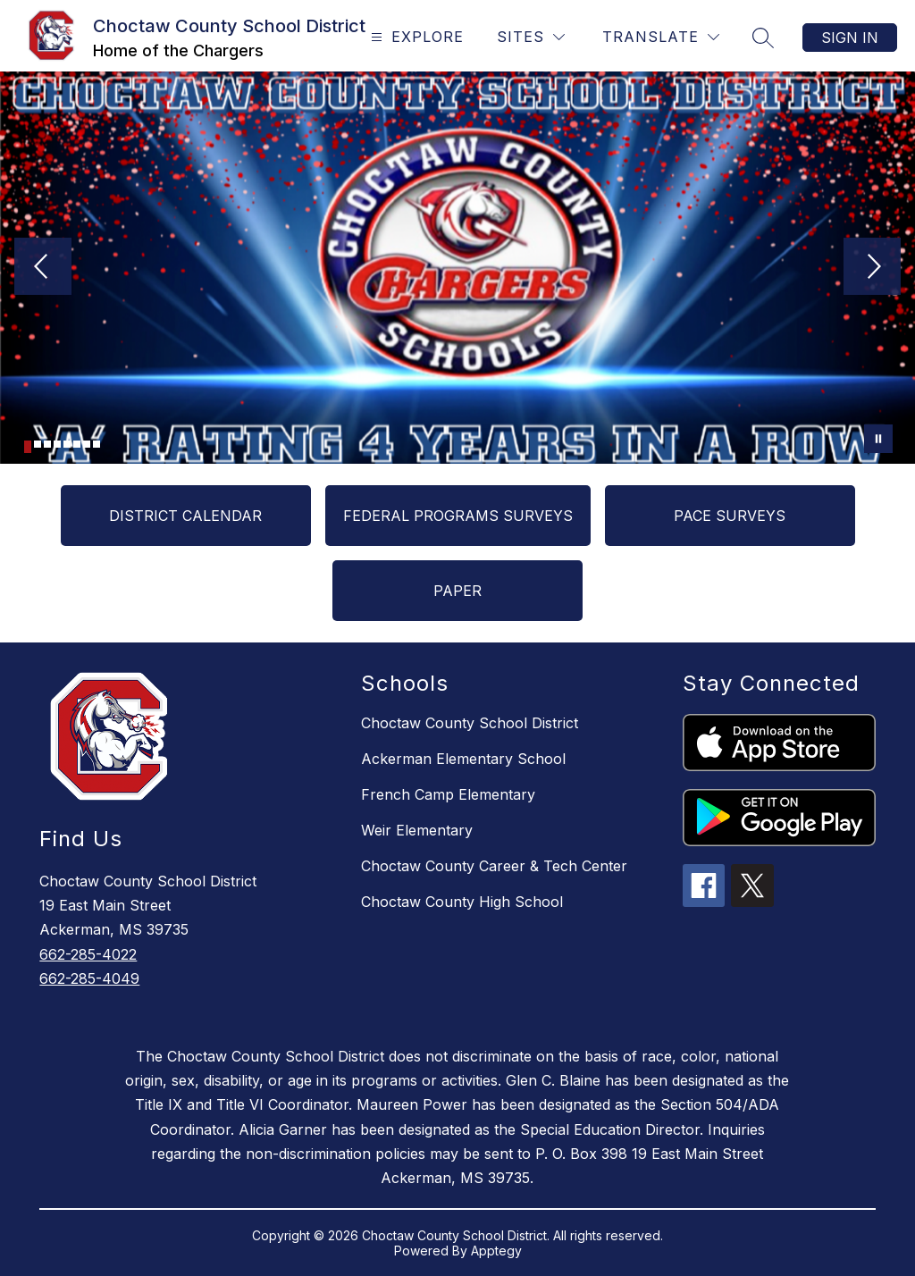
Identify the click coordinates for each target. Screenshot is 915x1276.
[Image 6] (76, 444)
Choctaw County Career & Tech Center (494, 866)
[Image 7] (86, 444)
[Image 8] (96, 444)
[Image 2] (37, 444)
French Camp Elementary (448, 794)
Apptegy (496, 1250)
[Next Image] (872, 268)
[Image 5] (67, 444)
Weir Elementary (417, 830)
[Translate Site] (661, 37)
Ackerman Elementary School (463, 759)
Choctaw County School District (469, 723)
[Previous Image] (42, 268)
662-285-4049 (89, 978)
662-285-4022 (88, 954)
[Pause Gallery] (878, 438)
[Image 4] (57, 444)
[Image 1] (27, 447)
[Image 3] (47, 444)
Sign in (849, 37)
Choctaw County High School (462, 902)
